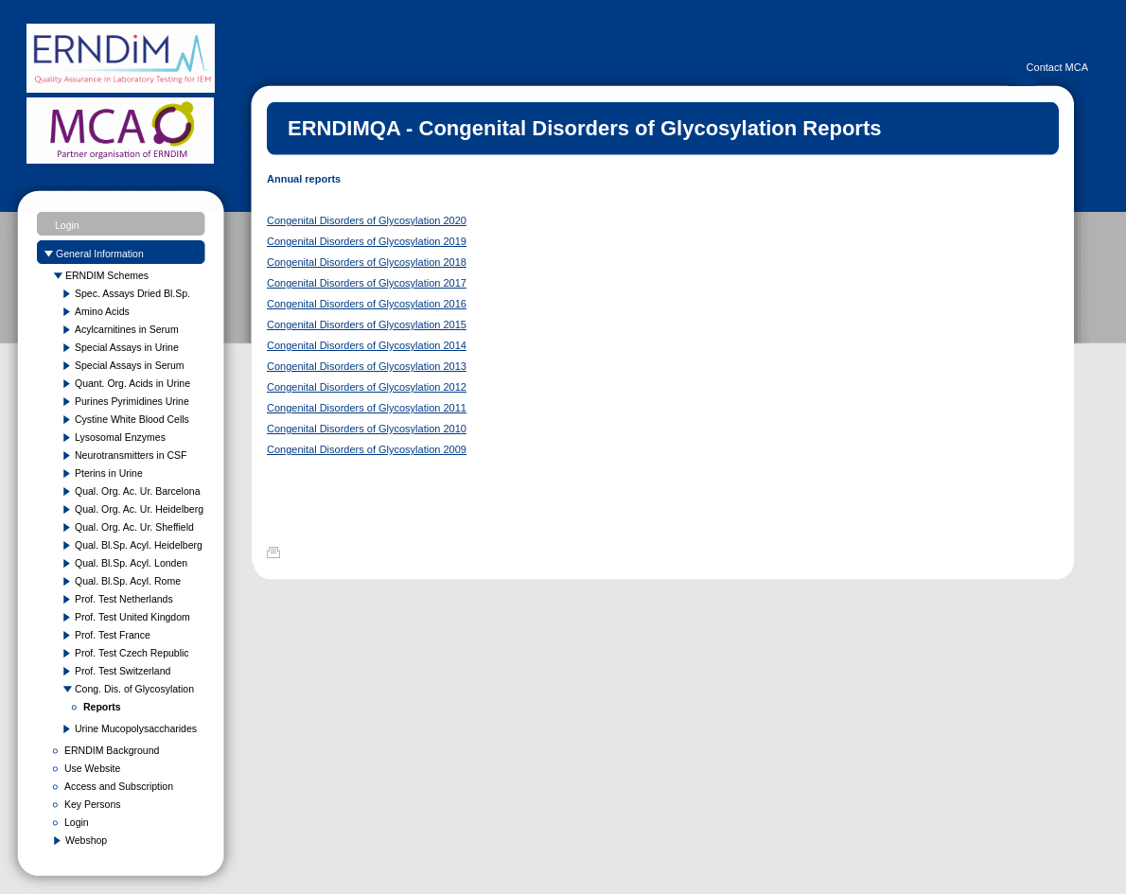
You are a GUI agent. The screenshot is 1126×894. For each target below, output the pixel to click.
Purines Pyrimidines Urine (132, 401)
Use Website (92, 768)
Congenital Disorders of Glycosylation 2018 (366, 262)
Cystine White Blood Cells (132, 419)
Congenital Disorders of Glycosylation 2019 (366, 241)
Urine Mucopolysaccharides (136, 728)
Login (67, 225)
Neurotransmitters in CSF (130, 455)
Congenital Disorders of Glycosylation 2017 (366, 283)
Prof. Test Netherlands (124, 599)
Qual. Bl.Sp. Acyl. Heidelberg (138, 545)
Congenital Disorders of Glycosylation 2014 (366, 345)
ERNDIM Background (111, 750)
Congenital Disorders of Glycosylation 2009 (366, 449)
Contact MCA (1057, 67)
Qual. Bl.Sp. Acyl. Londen (131, 563)
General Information (100, 253)
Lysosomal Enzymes (120, 437)
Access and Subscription (118, 786)
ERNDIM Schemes (107, 275)
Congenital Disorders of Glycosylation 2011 (366, 407)
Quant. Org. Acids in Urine (132, 383)
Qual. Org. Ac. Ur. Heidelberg (139, 509)
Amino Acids (102, 311)
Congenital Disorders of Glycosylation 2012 (366, 387)
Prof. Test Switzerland (122, 670)
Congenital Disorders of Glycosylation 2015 (366, 324)
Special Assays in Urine (127, 347)
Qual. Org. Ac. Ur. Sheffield (134, 527)
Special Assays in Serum (130, 365)
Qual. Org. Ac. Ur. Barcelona (137, 491)
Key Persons (92, 804)
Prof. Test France (112, 634)
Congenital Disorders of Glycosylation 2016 (366, 303)
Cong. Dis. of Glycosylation (134, 688)
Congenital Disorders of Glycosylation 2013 (366, 366)
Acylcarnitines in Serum (127, 329)
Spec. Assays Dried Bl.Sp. (132, 293)
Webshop (86, 840)
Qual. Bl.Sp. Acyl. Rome (128, 581)
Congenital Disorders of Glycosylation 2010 (366, 428)
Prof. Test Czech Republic (132, 652)
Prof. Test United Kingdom (132, 616)
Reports (102, 706)
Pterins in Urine (109, 473)
